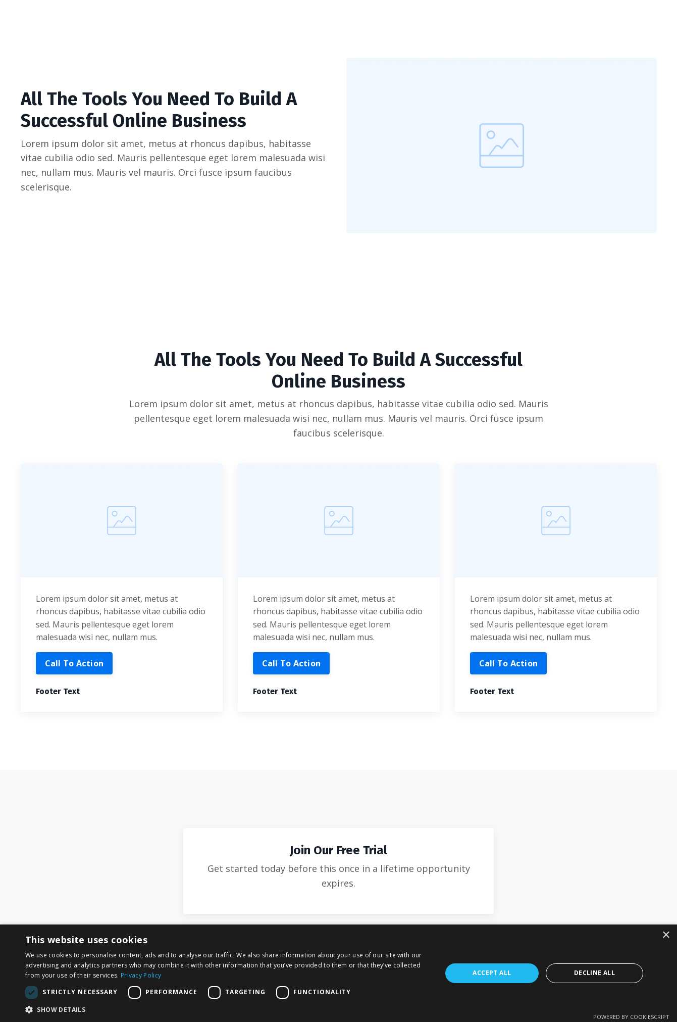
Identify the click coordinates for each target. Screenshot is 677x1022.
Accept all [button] (492, 972)
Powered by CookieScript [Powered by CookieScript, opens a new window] (631, 1016)
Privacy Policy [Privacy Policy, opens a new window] (141, 975)
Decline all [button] (594, 972)
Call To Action (74, 663)
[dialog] (338, 973)
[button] (227, 1009)
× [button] (665, 935)
